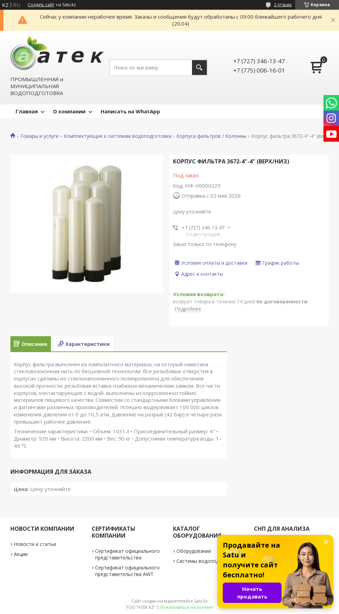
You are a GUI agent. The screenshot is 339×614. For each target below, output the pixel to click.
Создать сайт (41, 4)
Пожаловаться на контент (186, 607)
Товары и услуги (39, 136)
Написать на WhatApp (130, 111)
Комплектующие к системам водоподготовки (118, 136)
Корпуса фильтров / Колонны (211, 136)
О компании (69, 111)
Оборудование (193, 551)
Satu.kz (201, 601)
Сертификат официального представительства (127, 554)
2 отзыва (283, 5)
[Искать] (199, 67)
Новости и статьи (35, 544)
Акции (21, 554)
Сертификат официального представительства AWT (127, 570)
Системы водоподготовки (207, 561)
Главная (27, 111)
